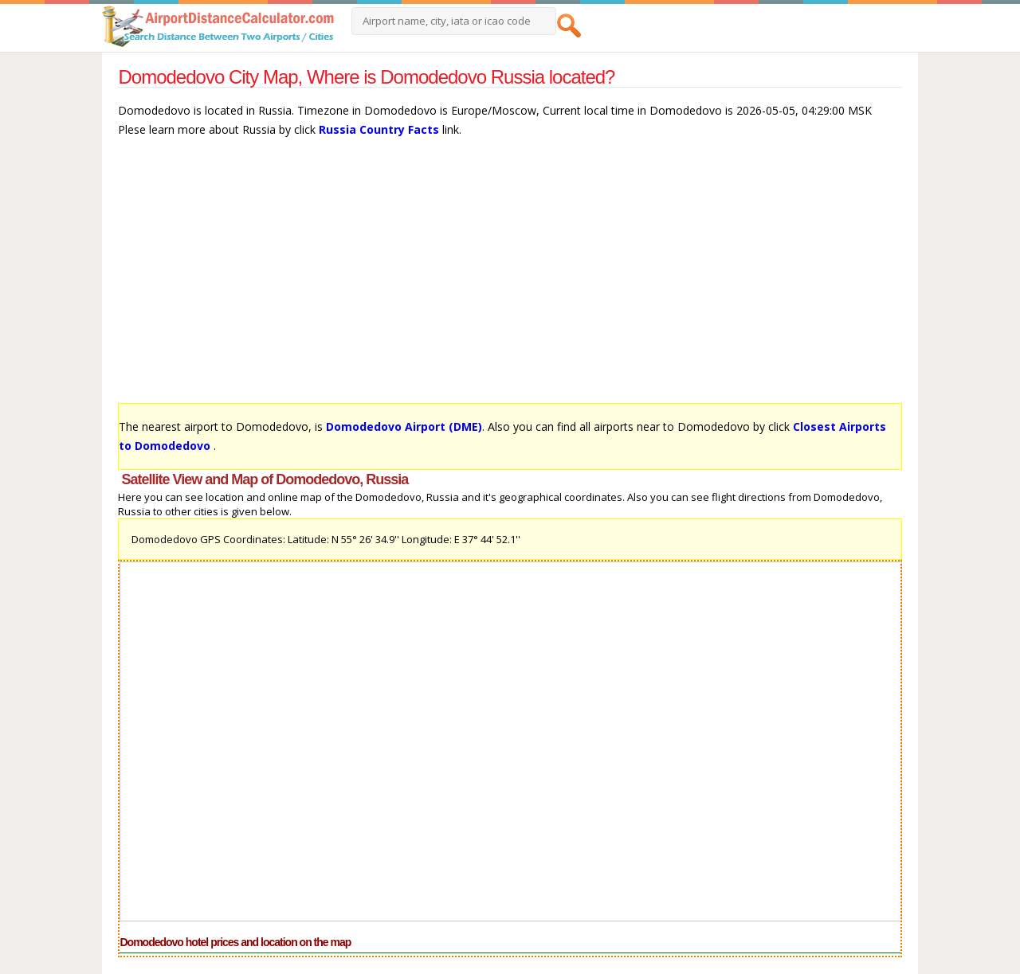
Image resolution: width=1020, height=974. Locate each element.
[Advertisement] (509, 277)
